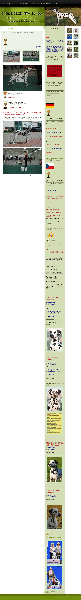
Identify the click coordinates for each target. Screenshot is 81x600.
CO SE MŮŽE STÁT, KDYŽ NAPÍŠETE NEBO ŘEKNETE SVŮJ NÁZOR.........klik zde (55, 83)
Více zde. (49, 95)
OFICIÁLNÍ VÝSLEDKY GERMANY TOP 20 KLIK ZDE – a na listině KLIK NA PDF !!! (55, 121)
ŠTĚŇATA (21, 3)
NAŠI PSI (15, 3)
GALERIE (34, 3)
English (42, 8)
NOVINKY (3, 3)
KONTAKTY (56, 3)
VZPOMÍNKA (41, 3)
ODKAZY (48, 3)
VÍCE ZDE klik (50, 319)
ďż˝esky (38, 8)
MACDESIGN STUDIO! (75, 595)
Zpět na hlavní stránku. (35, 175)
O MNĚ (9, 3)
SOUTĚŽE (27, 3)
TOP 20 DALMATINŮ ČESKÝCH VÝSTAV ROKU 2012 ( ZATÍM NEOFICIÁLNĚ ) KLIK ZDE (55, 183)
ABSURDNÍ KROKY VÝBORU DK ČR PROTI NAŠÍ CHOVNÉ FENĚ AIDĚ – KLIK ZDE (55, 91)
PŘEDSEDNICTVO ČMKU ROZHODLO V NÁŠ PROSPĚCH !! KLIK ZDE (55, 58)
